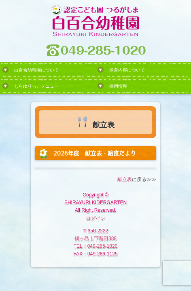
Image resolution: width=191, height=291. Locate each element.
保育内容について (127, 69)
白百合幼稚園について (36, 69)
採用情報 (118, 86)
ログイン (95, 218)
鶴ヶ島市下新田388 (95, 238)
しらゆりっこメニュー (36, 86)
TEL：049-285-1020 (96, 246)
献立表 (124, 179)
